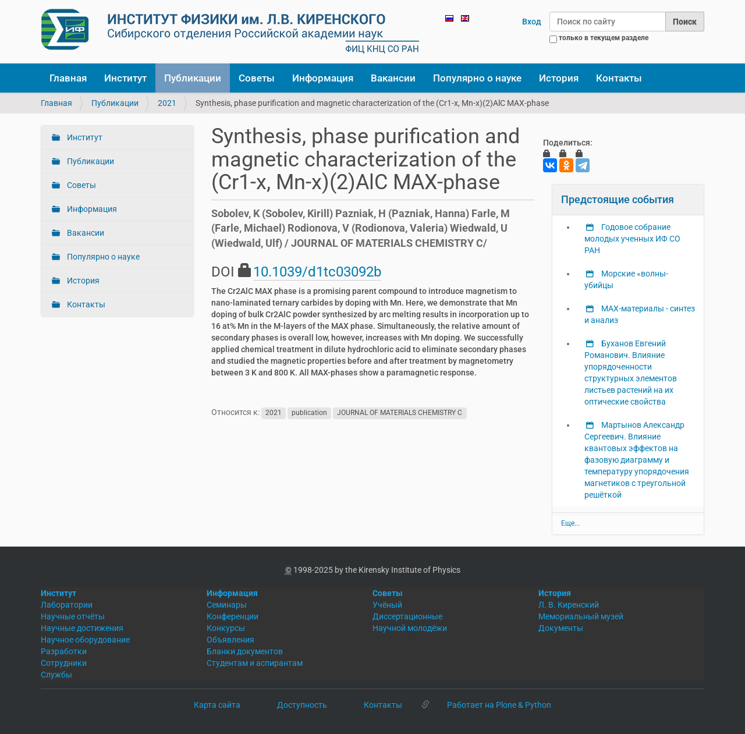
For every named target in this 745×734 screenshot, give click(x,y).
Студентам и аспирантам (255, 663)
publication (309, 413)
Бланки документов (245, 651)
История (559, 78)
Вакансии (393, 78)
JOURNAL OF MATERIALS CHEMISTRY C (399, 413)
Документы (560, 628)
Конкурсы (226, 628)
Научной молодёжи (409, 628)
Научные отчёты (73, 616)
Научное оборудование (85, 639)
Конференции (232, 616)
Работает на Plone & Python (499, 705)
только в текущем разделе (603, 38)
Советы (257, 78)
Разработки (64, 651)
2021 (167, 103)
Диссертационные (407, 616)
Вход (531, 21)
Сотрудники (64, 663)
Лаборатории (67, 604)
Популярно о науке (477, 78)
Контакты (619, 78)
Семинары (227, 604)
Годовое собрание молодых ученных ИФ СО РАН (632, 238)
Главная (68, 78)
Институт (125, 78)
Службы (56, 674)
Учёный (387, 604)
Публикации (192, 78)
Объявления (230, 639)
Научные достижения (82, 628)
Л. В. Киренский (568, 604)
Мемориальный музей (580, 616)
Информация (322, 78)
